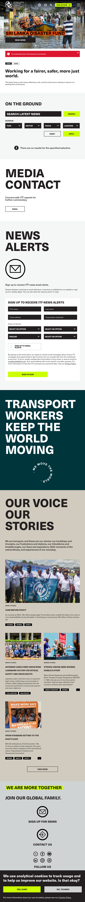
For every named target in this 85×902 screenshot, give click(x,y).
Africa (28, 625)
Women (19, 625)
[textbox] (60, 336)
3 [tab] (41, 45)
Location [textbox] (68, 125)
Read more (20, 40)
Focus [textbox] (48, 125)
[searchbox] (23, 329)
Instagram (42, 860)
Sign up (42, 813)
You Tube (49, 854)
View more (42, 769)
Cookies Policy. (65, 897)
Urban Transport (51, 690)
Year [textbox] (9, 125)
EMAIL (15, 209)
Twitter (35, 854)
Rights (18, 758)
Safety (27, 758)
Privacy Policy (70, 363)
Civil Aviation (12, 693)
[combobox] (13, 125)
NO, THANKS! (63, 889)
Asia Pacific (24, 693)
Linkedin (35, 860)
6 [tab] (49, 45)
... (78, 690)
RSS (49, 860)
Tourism (10, 625)
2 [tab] (38, 45)
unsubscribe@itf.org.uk (17, 361)
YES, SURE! (22, 889)
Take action (61, 5)
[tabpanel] (42, 24)
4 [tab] (43, 45)
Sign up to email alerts (23, 346)
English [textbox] (13, 336)
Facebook (42, 854)
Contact (42, 835)
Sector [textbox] (29, 125)
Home (8, 63)
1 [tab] (35, 45)
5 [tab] (46, 45)
